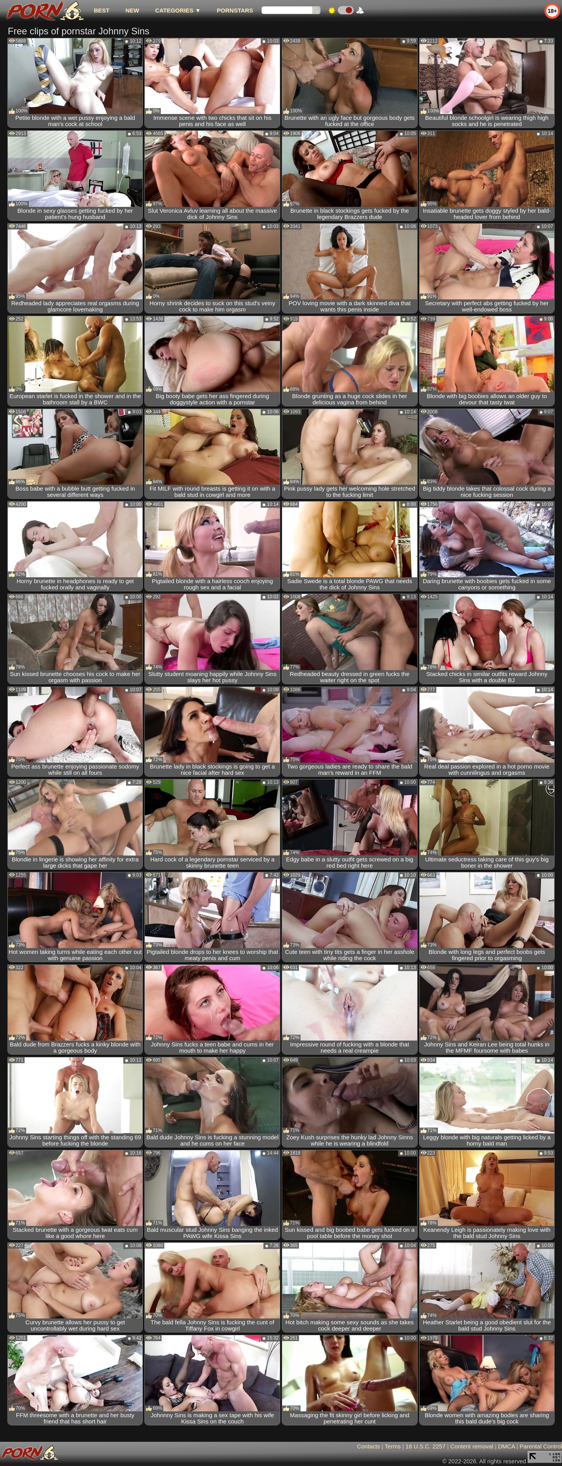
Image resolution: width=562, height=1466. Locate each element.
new (132, 10)
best (101, 10)
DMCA (506, 1446)
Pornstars (235, 10)
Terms (393, 1446)
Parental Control (541, 1446)
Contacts (368, 1446)
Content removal (471, 1446)
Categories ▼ (178, 10)
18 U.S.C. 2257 (425, 1446)
